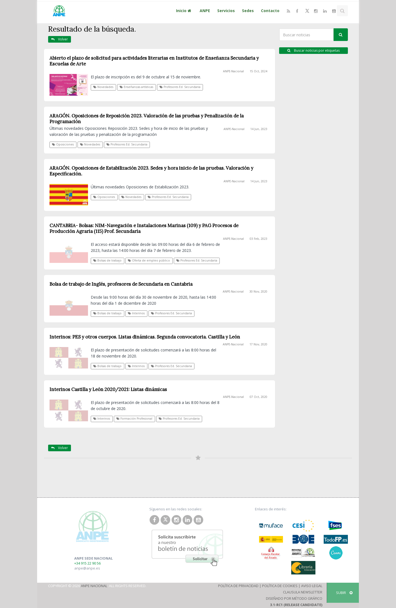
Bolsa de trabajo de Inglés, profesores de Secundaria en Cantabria (121, 284)
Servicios (226, 10)
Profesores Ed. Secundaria (180, 87)
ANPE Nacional (94, 585)
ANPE (205, 10)
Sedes (248, 10)
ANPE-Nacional (233, 71)
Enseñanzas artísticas (136, 87)
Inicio (184, 10)
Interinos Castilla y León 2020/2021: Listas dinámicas (108, 389)
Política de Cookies (280, 585)
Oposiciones (63, 144)
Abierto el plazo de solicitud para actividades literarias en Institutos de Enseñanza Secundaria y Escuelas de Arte (154, 61)
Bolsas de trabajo (107, 260)
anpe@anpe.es (87, 568)
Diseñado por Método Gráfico (294, 598)
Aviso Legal (311, 585)
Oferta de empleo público (149, 260)
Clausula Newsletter (302, 592)
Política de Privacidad (238, 585)
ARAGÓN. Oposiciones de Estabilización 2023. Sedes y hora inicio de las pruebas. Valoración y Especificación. (151, 171)
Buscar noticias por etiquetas (313, 50)
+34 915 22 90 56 (87, 563)
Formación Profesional (134, 418)
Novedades (103, 87)
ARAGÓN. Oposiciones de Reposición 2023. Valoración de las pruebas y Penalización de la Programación (147, 119)
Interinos (136, 313)
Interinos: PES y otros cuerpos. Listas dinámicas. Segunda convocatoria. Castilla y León (145, 337)
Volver (59, 39)
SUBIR (344, 592)
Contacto (270, 10)
